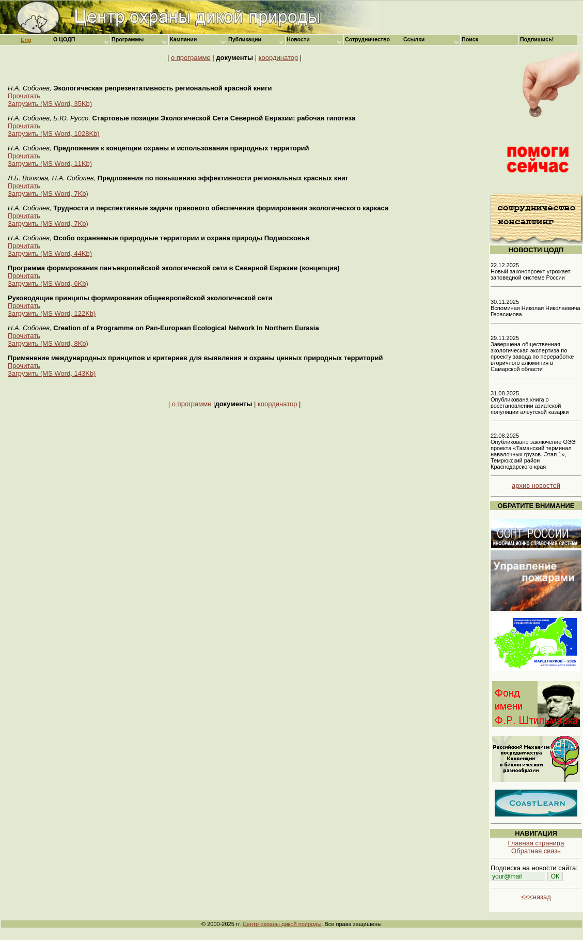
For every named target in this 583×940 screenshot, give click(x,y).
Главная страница (536, 843)
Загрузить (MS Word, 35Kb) (50, 103)
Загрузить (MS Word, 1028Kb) (54, 133)
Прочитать (24, 96)
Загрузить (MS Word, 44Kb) (50, 253)
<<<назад (536, 897)
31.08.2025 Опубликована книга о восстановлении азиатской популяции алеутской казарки (530, 402)
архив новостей (536, 485)
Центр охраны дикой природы (282, 924)
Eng (26, 40)
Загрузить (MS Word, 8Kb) (48, 343)
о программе (191, 57)
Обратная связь (536, 851)
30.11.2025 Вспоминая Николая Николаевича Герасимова (535, 308)
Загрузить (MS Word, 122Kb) (52, 313)
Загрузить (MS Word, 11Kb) (50, 163)
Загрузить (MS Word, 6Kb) (48, 283)
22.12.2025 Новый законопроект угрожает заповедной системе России (531, 271)
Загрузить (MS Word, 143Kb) (52, 373)
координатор (278, 57)
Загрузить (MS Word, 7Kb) (48, 193)
